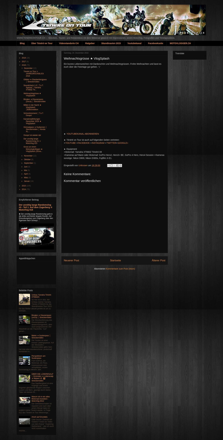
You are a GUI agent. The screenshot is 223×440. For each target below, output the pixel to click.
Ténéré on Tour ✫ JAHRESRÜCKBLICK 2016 (34, 73)
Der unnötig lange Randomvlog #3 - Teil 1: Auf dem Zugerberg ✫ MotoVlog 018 (35, 207)
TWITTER (111, 143)
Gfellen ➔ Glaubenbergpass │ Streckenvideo (35, 80)
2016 (24, 65)
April (26, 174)
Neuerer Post (71, 260)
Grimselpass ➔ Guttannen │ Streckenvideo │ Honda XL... (35, 129)
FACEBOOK (84, 143)
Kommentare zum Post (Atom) (120, 268)
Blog (22, 43)
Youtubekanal (134, 43)
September (29, 163)
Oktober (27, 159)
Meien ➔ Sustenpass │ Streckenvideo (41, 336)
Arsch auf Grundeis (40, 417)
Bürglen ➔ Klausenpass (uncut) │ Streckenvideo (35, 100)
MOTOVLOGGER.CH (180, 43)
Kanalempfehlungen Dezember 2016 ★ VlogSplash (32, 121)
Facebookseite (155, 43)
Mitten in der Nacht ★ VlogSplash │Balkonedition (32, 107)
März (26, 178)
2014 (24, 189)
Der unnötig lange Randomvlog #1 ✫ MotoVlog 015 (32, 141)
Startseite (115, 260)
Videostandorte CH (69, 43)
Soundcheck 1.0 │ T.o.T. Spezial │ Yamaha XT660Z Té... (34, 87)
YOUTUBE (70, 143)
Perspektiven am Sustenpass (38, 357)
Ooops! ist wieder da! (32, 135)
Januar (27, 181)
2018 (24, 58)
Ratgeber (90, 43)
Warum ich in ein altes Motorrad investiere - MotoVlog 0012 (41, 399)
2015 (24, 186)
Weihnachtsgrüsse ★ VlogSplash (32, 94)
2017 (24, 61)
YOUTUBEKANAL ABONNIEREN (83, 134)
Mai (26, 170)
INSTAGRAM (98, 143)
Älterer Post (158, 260)
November (28, 156)
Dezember (28, 68)
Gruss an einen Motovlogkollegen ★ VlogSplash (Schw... (33, 149)
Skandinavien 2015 (111, 43)
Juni (26, 167)
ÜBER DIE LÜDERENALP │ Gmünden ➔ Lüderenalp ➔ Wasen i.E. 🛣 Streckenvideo (42, 377)
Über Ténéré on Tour (41, 43)
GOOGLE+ (123, 143)
